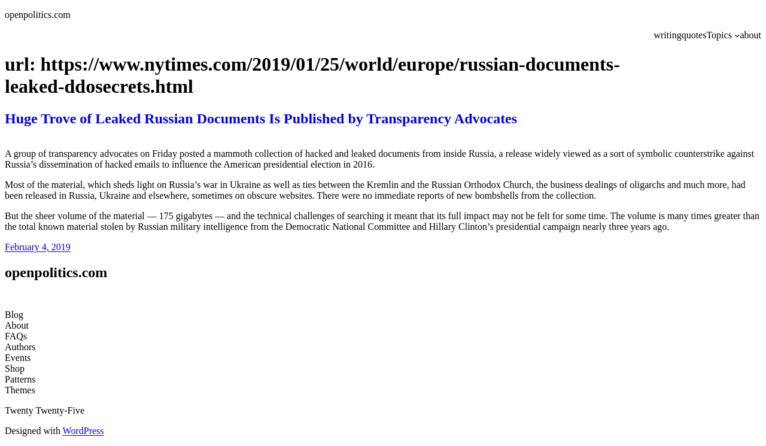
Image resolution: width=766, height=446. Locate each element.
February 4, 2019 (38, 247)
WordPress (83, 431)
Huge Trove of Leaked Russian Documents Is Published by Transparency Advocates (261, 118)
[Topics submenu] (737, 35)
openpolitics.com (38, 15)
